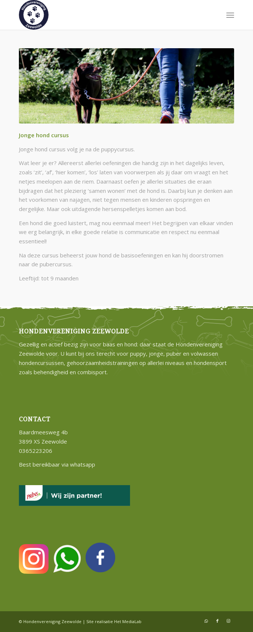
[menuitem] (214, 15)
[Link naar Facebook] (217, 620)
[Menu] (230, 15)
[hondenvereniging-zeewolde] (105, 15)
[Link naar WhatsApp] (206, 620)
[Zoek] (214, 15)
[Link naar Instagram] (228, 620)
